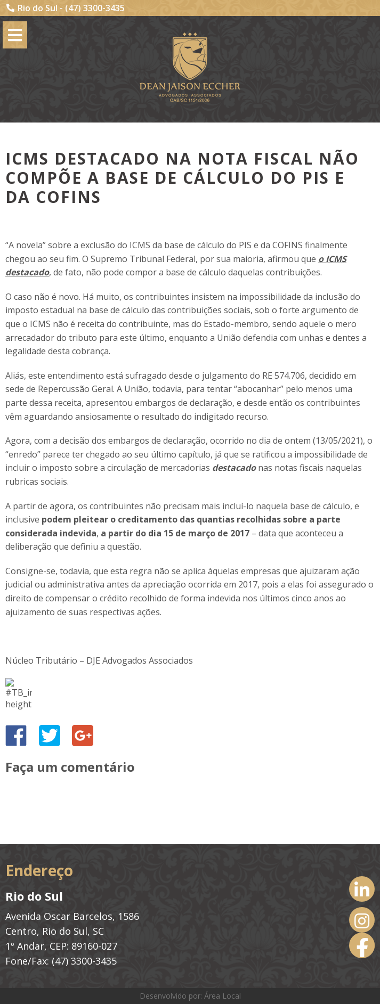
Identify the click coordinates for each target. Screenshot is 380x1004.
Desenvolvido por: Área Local (190, 996)
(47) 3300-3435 (95, 8)
